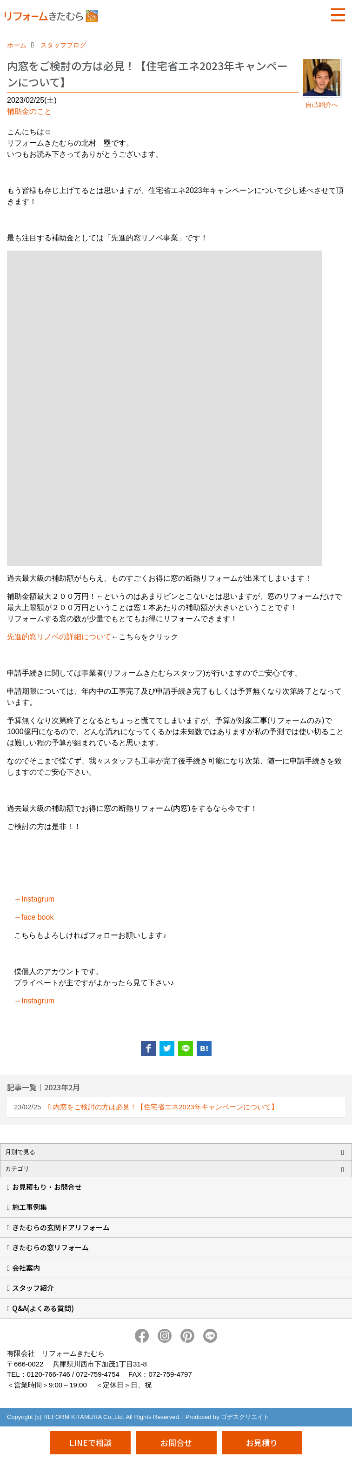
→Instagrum (34, 899)
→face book (33, 917)
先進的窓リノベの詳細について (59, 637)
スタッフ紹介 (33, 1288)
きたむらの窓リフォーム (50, 1247)
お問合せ (176, 1442)
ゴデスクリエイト (245, 1416)
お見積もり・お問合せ (47, 1187)
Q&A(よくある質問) (43, 1308)
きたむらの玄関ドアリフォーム (61, 1227)
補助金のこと (29, 111)
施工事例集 (29, 1207)
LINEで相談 (90, 1442)
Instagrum (37, 1001)
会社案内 (26, 1268)
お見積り (262, 1442)
